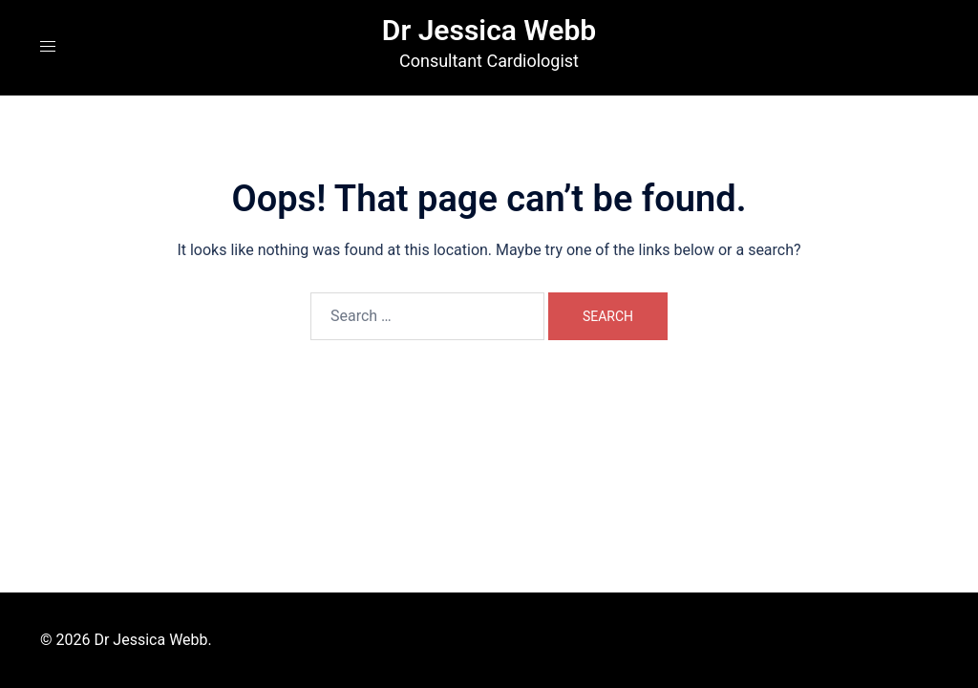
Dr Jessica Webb (489, 30)
